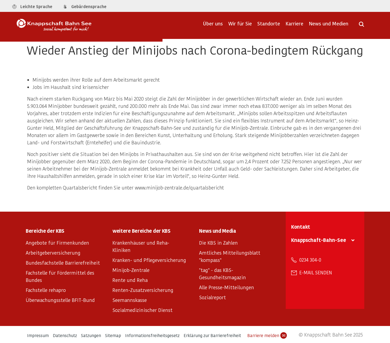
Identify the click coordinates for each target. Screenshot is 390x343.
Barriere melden (267, 335)
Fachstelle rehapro (46, 290)
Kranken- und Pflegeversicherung (149, 260)
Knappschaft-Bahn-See (318, 240)
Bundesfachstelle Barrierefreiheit (63, 262)
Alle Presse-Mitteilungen (226, 287)
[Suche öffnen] (361, 26)
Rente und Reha (130, 280)
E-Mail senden (315, 272)
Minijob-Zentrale (131, 270)
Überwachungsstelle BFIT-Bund (60, 300)
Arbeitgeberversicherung (53, 252)
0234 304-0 (310, 259)
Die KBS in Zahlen (218, 242)
